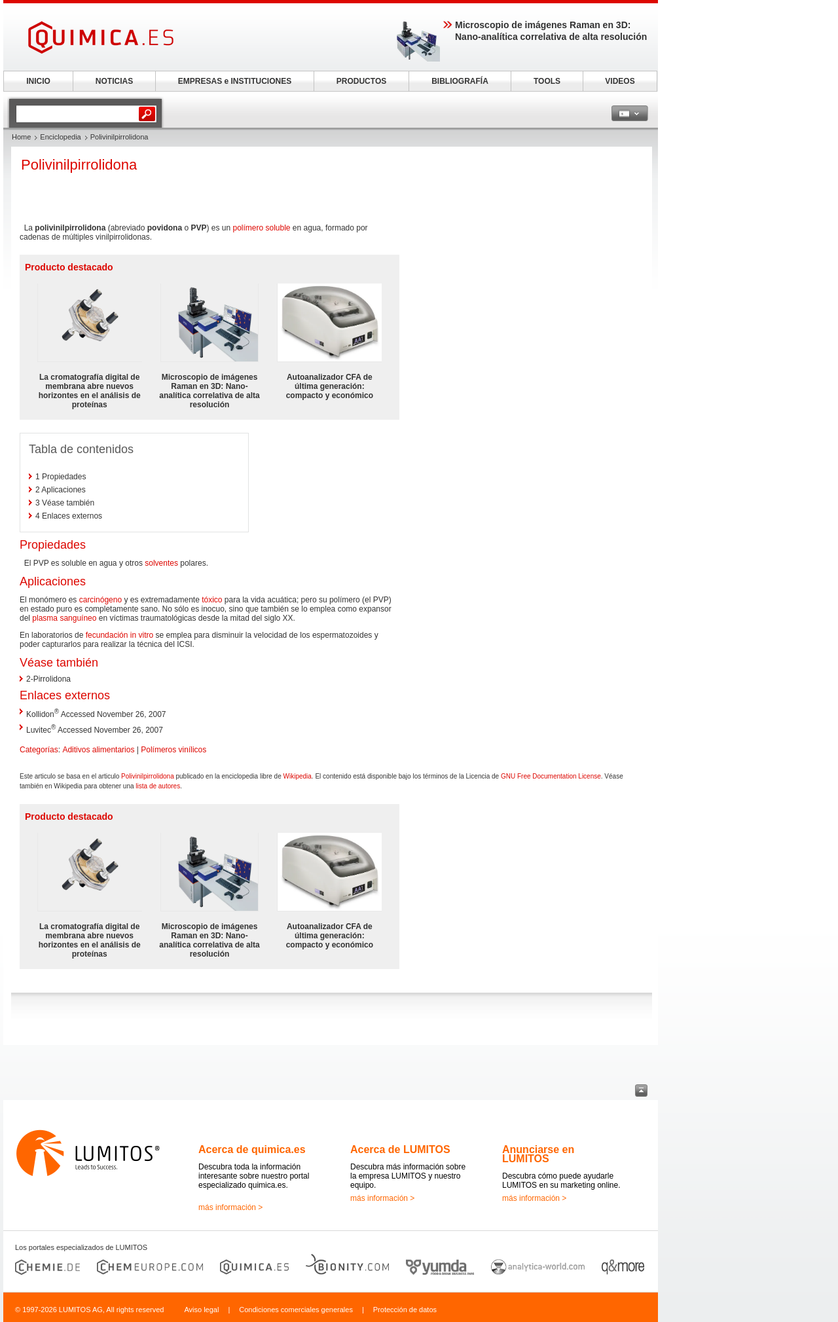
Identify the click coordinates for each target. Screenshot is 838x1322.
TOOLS (547, 81)
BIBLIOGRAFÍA (459, 81)
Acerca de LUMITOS (400, 1149)
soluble (278, 227)
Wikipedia (297, 776)
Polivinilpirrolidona (147, 776)
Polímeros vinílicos (173, 749)
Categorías (39, 749)
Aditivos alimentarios (98, 749)
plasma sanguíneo (64, 618)
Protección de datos (405, 1309)
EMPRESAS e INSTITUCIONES (234, 81)
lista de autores (158, 786)
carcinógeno (100, 599)
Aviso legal (201, 1309)
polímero (247, 227)
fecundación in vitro (119, 635)
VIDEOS (619, 81)
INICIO (38, 81)
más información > (230, 1207)
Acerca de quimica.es (252, 1149)
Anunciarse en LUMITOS (538, 1154)
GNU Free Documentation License (551, 776)
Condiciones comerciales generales (296, 1309)
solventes (161, 563)
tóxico (212, 599)
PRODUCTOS (361, 81)
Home (21, 137)
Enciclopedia (60, 137)
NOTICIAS (114, 81)
